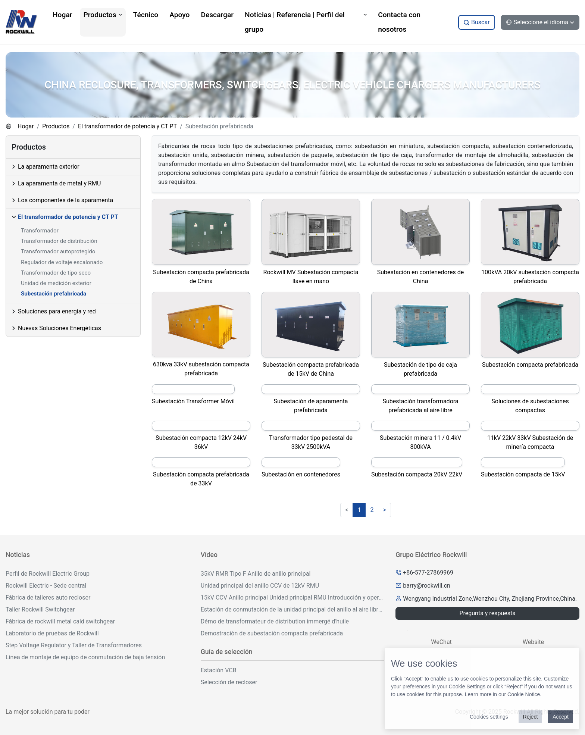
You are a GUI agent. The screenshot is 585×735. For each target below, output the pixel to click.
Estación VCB (219, 670)
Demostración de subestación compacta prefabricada (272, 633)
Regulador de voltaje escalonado (62, 262)
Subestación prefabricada (53, 293)
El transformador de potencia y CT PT (127, 126)
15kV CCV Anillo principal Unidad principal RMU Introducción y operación (293, 597)
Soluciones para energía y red (57, 311)
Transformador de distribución (59, 241)
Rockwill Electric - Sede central (46, 585)
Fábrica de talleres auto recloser (48, 597)
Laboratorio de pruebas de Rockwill (52, 633)
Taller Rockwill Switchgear (40, 609)
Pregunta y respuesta (487, 613)
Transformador (40, 230)
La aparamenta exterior (48, 166)
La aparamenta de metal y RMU (59, 183)
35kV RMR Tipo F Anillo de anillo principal (256, 573)
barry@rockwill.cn (426, 585)
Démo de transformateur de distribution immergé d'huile (275, 621)
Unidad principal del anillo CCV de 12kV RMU (260, 585)
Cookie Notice (523, 694)
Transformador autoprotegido (58, 251)
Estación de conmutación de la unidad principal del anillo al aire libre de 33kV (293, 609)
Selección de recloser (229, 682)
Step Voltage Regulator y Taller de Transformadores (74, 645)
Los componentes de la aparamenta (65, 200)
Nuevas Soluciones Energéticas (59, 328)
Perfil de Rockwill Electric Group (48, 573)
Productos (55, 126)
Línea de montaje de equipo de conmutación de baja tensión (85, 657)
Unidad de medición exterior (56, 283)
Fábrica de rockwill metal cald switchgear (60, 621)
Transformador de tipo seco (56, 272)
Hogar (26, 126)
